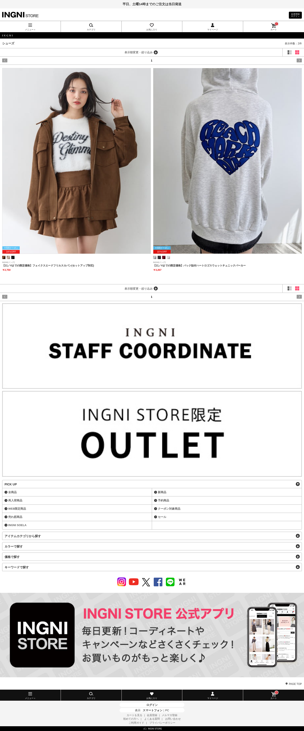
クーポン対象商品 (169, 508)
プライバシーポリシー (162, 722)
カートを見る (134, 715)
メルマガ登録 (169, 715)
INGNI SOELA (17, 525)
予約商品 (163, 500)
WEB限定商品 (17, 508)
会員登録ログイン (295, 15)
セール (162, 517)
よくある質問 (152, 719)
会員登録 (152, 715)
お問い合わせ (173, 719)
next (284, 60)
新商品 (162, 492)
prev (20, 60)
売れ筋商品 (15, 517)
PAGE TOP (295, 684)
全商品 (12, 492)
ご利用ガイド (136, 722)
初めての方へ (131, 719)
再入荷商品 (15, 500)
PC (167, 710)
